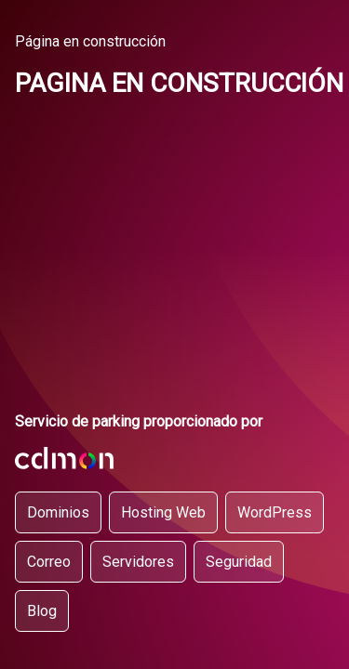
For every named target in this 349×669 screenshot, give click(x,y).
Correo (49, 562)
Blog (42, 611)
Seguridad (239, 562)
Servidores (138, 562)
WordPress (274, 512)
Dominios (58, 512)
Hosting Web (163, 512)
